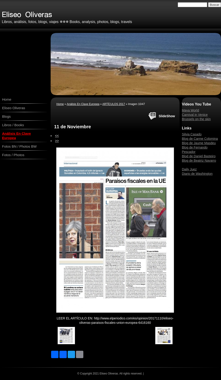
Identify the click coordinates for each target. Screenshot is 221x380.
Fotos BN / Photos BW (19, 146)
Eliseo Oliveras (13, 108)
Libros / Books (13, 125)
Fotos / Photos (13, 155)
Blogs (6, 116)
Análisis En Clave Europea (16, 136)
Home (6, 99)
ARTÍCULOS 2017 (113, 104)
